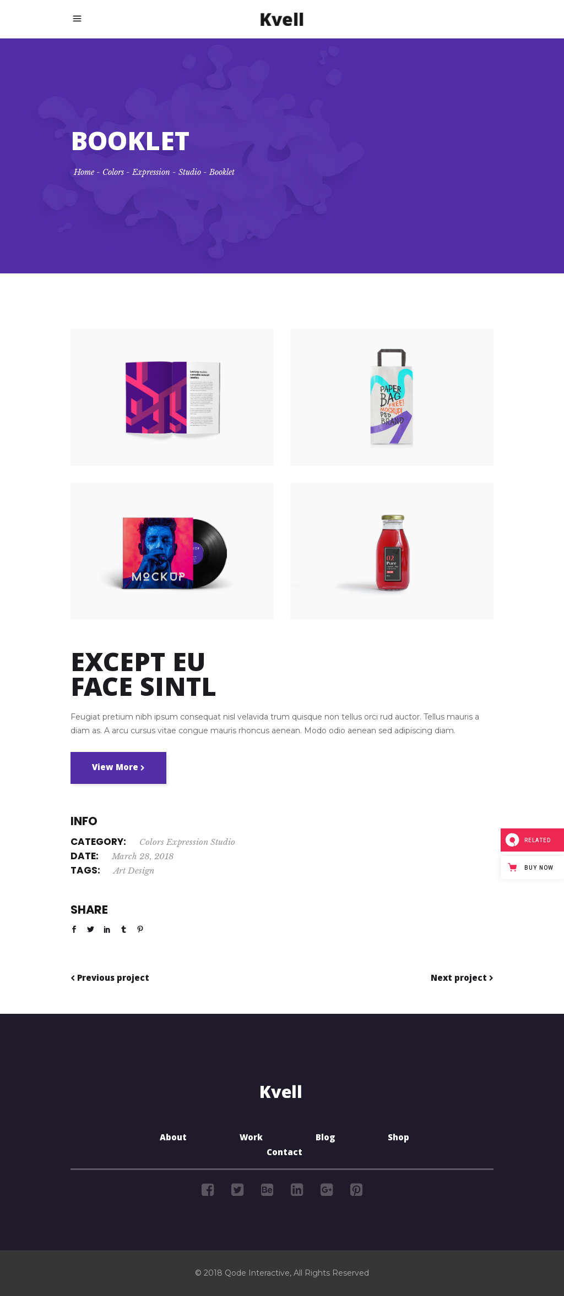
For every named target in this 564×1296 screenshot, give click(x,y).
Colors (113, 172)
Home (84, 172)
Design (141, 870)
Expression (151, 172)
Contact (284, 1153)
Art (119, 870)
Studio (189, 172)
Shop (398, 1139)
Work (251, 1139)
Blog (325, 1139)
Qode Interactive (257, 1273)
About (173, 1139)
